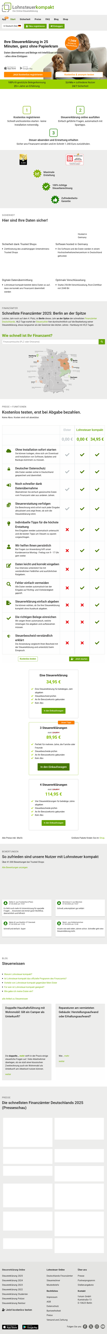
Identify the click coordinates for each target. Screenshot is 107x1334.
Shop (65, 19)
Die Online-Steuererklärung (25, 11)
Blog (56, 19)
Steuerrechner (53, 1280)
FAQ (48, 19)
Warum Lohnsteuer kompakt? (18, 974)
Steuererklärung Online (13, 1269)
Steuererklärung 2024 (12, 1280)
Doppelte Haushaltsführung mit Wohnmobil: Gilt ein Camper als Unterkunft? (25, 1012)
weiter (8, 1074)
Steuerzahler (42, 321)
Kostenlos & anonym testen (79, 74)
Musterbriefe (53, 1285)
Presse (81, 1276)
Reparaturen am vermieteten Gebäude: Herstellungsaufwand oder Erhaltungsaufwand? (78, 1012)
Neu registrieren (35, 26)
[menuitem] (12, 26)
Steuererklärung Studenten (15, 1294)
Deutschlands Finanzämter (60, 1276)
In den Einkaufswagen (53, 711)
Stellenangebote (85, 1285)
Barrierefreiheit (54, 1310)
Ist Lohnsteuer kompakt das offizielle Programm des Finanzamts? (35, 978)
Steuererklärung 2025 (12, 1276)
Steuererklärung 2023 (12, 1285)
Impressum (52, 1297)
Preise (38, 19)
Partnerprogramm (86, 1280)
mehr (22, 1056)
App (4, 19)
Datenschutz (53, 1306)
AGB (49, 1301)
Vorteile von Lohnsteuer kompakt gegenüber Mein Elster (30, 982)
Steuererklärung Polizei (13, 1298)
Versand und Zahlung (57, 1320)
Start (12, 19)
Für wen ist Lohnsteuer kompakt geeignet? (24, 987)
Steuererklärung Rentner (13, 1303)
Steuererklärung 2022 (12, 1289)
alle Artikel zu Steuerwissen (15, 998)
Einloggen (57, 26)
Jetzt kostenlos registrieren (28, 74)
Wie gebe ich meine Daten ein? (18, 991)
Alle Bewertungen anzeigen (15, 867)
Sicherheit (25, 19)
